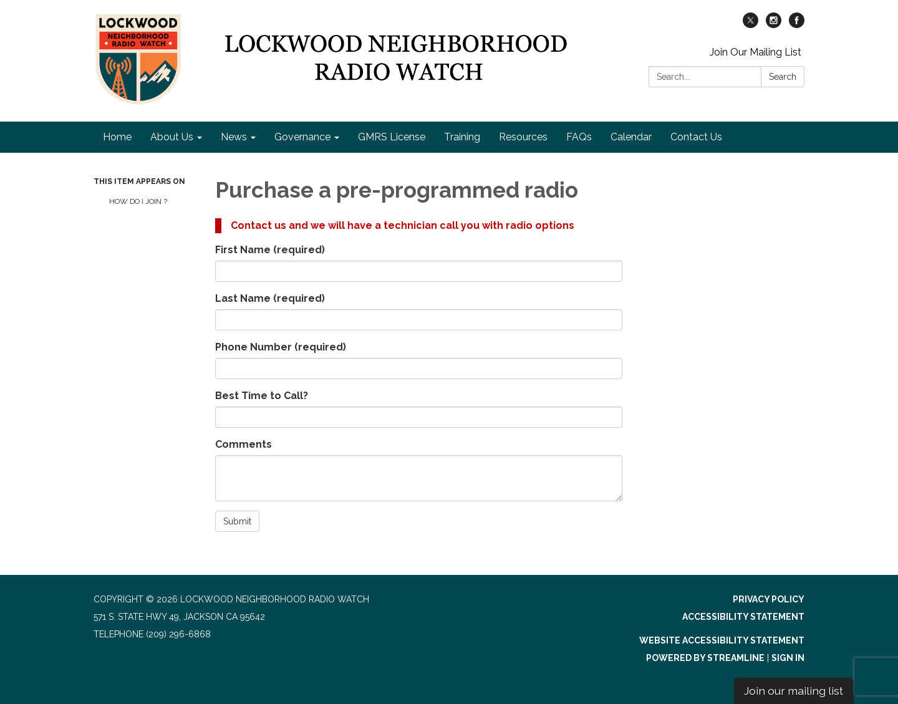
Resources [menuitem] (523, 137)
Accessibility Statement (743, 617)
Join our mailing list (793, 690)
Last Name (270, 298)
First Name (270, 250)
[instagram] (773, 25)
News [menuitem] (234, 137)
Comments (243, 444)
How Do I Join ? (138, 201)
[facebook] (796, 25)
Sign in (787, 658)
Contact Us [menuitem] (696, 137)
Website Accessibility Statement (721, 640)
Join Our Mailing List (755, 52)
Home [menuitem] (117, 137)
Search (782, 77)
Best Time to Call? (261, 396)
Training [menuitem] (462, 137)
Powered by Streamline (705, 658)
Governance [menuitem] (302, 137)
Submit (237, 521)
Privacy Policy (768, 599)
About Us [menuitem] (171, 137)
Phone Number (280, 347)
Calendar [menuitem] (631, 137)
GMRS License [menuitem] (391, 137)
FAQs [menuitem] (579, 137)
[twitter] (750, 25)
